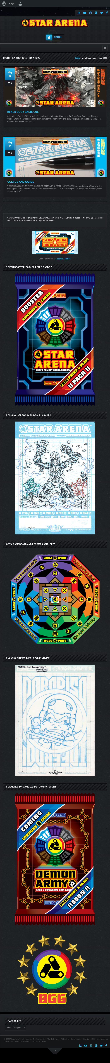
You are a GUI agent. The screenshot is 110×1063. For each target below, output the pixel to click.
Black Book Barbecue (23, 111)
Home (77, 58)
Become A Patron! (63, 259)
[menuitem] (4, 3)
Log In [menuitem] (12, 3)
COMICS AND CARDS (20, 181)
